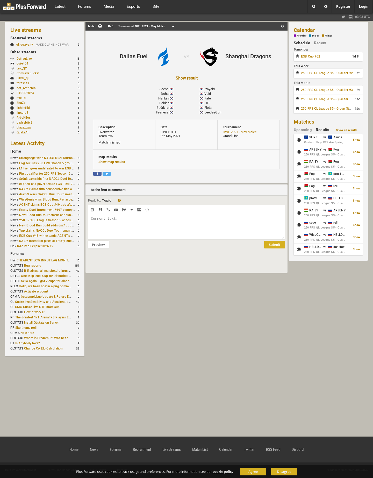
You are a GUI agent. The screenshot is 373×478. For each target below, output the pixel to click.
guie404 (22, 63)
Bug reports (32, 265)
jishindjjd (23, 108)
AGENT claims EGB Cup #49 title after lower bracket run (59, 204)
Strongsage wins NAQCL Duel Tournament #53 (52, 158)
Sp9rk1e (162, 108)
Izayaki (209, 89)
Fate (207, 98)
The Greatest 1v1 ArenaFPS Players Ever (44, 317)
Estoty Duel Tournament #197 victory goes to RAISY (56, 210)
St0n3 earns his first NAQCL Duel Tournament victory (57, 179)
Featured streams (26, 38)
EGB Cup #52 (310, 56)
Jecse (164, 89)
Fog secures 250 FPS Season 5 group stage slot (53, 163)
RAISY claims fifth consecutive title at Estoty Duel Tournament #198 (68, 189)
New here (27, 333)
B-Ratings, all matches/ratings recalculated (55, 271)
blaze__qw (24, 127)
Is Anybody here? (27, 343)
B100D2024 (25, 93)
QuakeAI (22, 132)
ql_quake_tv (24, 44)
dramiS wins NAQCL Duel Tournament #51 (49, 194)
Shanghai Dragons (248, 56)
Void (207, 94)
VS (186, 56)
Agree (253, 471)
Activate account (36, 291)
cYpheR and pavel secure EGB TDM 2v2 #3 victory (55, 184)
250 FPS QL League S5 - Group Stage (327, 108)
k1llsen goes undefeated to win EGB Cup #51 (51, 168)
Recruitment (142, 449)
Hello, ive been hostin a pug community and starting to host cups (66, 286)
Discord (298, 449)
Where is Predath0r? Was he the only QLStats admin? (62, 338)
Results (322, 129)
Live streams (25, 30)
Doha (165, 94)
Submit (274, 248)
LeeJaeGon (212, 112)
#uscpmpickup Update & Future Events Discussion (56, 296)
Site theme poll (26, 328)
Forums (17, 253)
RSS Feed (273, 449)
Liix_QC (22, 68)
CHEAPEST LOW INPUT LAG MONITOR (45, 260)
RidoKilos (24, 117)
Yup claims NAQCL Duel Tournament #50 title (51, 230)
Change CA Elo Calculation (43, 348)
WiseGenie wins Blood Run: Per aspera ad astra (53, 199)
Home (15, 151)
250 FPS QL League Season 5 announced (48, 220)
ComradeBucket (28, 73)
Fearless (162, 112)
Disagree (284, 471)
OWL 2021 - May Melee (240, 132)
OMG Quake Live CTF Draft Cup (37, 307)
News (94, 449)
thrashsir (23, 83)
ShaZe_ (22, 103)
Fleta (208, 108)
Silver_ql (22, 78)
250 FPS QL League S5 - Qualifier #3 (327, 90)
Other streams (23, 52)
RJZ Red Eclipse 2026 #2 (35, 246)
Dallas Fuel (134, 56)
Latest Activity (27, 143)
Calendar (304, 30)
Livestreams (171, 449)
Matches (304, 122)
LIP (206, 103)
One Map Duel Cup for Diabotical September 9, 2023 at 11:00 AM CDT (71, 276)
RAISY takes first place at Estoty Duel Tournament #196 (59, 241)
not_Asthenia (26, 88)
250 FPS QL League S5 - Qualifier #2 (327, 73)
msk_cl (21, 98)
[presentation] (127, 264)
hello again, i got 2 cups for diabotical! (48, 281)
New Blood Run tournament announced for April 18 (56, 215)
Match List (200, 449)
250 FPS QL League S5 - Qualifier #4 (327, 99)
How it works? (34, 312)
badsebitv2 (24, 122)
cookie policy (223, 471)
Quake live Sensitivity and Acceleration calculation (51, 302)
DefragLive (24, 58)
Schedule (302, 43)
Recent (320, 43)
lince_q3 (22, 113)
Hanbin (163, 98)
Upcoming (303, 129)
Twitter (249, 449)
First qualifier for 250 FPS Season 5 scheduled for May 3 (60, 173)
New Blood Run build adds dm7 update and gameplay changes (64, 225)
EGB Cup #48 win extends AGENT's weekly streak (54, 236)
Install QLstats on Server (41, 322)
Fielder (164, 103)
